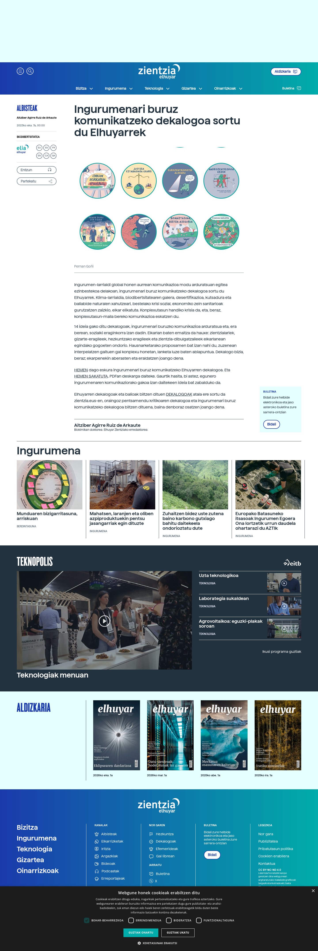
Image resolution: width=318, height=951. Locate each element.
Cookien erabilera (273, 856)
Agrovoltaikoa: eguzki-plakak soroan (231, 624)
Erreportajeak (110, 878)
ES (46, 147)
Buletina (291, 88)
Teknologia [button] (157, 88)
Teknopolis (35, 561)
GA (53, 155)
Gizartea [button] (192, 88)
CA (46, 155)
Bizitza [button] (84, 88)
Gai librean (161, 856)
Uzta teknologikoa (218, 575)
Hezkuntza (161, 834)
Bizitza (27, 827)
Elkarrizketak (109, 841)
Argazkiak (106, 856)
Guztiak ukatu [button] (178, 932)
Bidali (271, 424)
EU (39, 147)
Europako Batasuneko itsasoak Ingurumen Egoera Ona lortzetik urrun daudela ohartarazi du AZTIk (265, 521)
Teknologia (34, 849)
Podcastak (107, 871)
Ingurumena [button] (119, 88)
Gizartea (30, 860)
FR (53, 147)
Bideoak (105, 864)
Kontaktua (266, 864)
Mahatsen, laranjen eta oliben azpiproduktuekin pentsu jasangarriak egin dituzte (121, 518)
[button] (20, 70)
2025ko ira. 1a (263, 775)
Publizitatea (268, 841)
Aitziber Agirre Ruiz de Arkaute (37, 117)
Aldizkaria (286, 71)
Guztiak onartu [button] (141, 932)
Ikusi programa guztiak (281, 651)
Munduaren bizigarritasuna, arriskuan (47, 516)
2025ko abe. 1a (210, 775)
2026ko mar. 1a (157, 775)
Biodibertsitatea (28, 137)
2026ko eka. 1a (103, 775)
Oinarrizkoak (38, 871)
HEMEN (81, 370)
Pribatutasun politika (275, 849)
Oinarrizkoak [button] (228, 88)
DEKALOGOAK (179, 394)
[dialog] (159, 918)
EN (39, 155)
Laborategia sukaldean (224, 598)
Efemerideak (163, 849)
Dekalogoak (162, 841)
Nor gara (265, 834)
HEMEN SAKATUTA (91, 376)
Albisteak (27, 108)
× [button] (313, 891)
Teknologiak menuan (52, 675)
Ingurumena (37, 838)
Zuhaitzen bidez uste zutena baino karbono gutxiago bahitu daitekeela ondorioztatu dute (193, 521)
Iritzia (102, 849)
